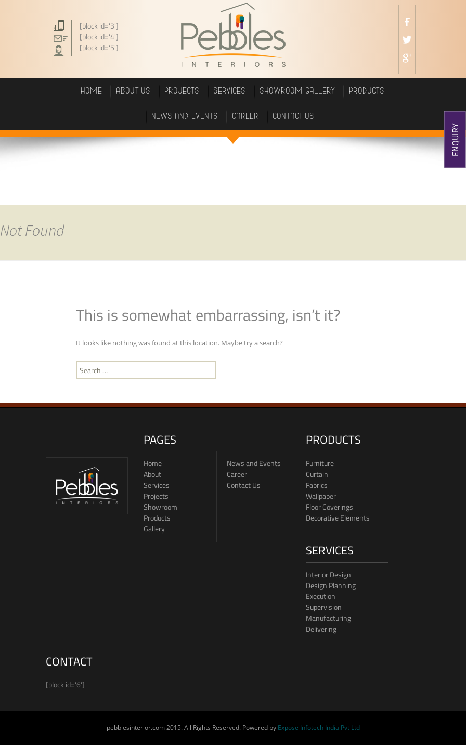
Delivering (321, 628)
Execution (320, 596)
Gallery (154, 528)
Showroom (160, 506)
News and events (185, 117)
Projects (156, 495)
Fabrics (317, 485)
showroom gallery (297, 92)
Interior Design (328, 574)
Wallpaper (321, 495)
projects (182, 92)
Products (157, 517)
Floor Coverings (329, 506)
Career (237, 474)
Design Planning (331, 585)
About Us (133, 92)
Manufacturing (328, 618)
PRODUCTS (367, 92)
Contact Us (244, 485)
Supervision (324, 607)
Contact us (294, 117)
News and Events (254, 463)
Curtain (317, 474)
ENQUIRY (455, 139)
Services (230, 92)
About (152, 474)
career (245, 117)
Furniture (320, 463)
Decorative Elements (338, 517)
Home (91, 92)
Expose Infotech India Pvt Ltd (319, 727)
